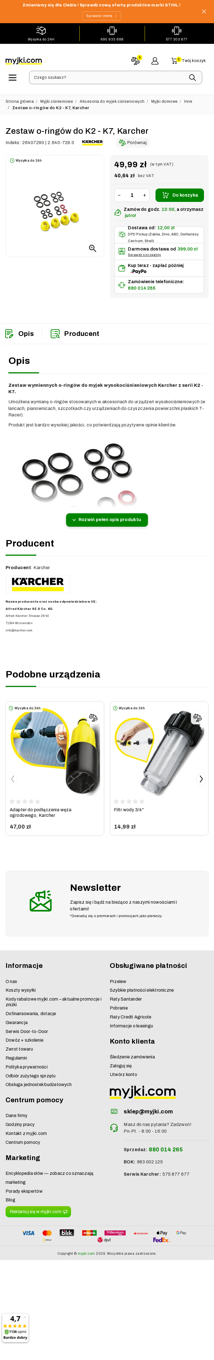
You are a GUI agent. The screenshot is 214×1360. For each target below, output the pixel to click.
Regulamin (16, 1053)
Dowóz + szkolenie (24, 1036)
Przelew (118, 977)
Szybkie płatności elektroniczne (142, 986)
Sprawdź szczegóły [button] (144, 250)
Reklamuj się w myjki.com (35, 1207)
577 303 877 (177, 38)
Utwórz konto (123, 1070)
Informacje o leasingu (131, 1021)
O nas (11, 977)
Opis (19, 329)
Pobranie (119, 1003)
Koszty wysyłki (21, 986)
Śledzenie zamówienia (132, 1052)
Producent (75, 329)
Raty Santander (126, 994)
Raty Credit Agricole (130, 1012)
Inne (188, 97)
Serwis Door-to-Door (27, 1027)
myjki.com (86, 1249)
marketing (16, 1177)
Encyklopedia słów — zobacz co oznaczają (49, 1168)
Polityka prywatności (27, 1062)
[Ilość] (131, 191)
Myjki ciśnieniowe (56, 97)
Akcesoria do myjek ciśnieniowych (112, 97)
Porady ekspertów (24, 1186)
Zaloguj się (121, 1061)
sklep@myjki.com (148, 1107)
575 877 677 (175, 1169)
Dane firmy (16, 1111)
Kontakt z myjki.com (26, 1129)
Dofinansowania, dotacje (31, 1009)
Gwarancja (17, 1018)
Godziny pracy (20, 1120)
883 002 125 (150, 1157)
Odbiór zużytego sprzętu (31, 1071)
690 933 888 (112, 38)
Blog (10, 1195)
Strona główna (20, 97)
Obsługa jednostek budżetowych (39, 1080)
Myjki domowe (164, 97)
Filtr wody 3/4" (129, 805)
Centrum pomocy (23, 1137)
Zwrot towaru (19, 1044)
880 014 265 (141, 283)
